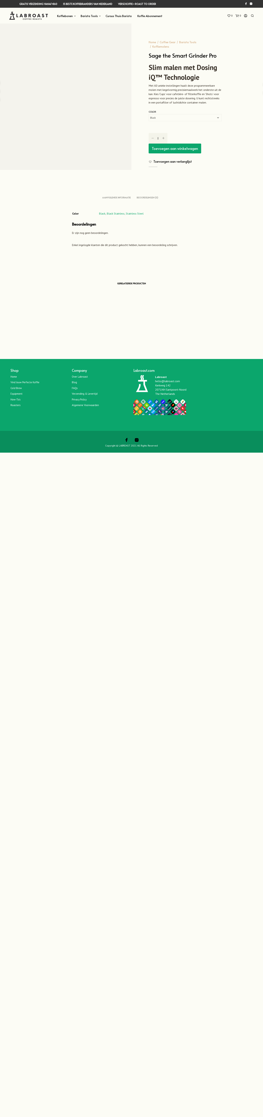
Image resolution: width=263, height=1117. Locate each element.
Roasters (16, 1069)
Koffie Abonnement (149, 16)
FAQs (75, 1052)
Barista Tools (89, 16)
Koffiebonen (65, 16)
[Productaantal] (158, 138)
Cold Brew (16, 1052)
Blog (74, 1046)
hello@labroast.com (167, 1045)
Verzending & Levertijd (85, 1058)
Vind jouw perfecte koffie (25, 1046)
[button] (229, 16)
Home (152, 42)
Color (152, 111)
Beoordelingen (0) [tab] (147, 861)
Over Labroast (80, 1041)
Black (102, 878)
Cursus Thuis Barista (119, 16)
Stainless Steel (135, 878)
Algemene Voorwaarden (85, 1069)
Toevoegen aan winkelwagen (175, 148)
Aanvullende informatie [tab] (116, 861)
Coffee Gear (168, 42)
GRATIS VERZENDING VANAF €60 (38, 4)
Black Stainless (116, 878)
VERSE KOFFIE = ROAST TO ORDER (137, 4)
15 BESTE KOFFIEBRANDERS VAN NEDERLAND (87, 4)
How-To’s (16, 1064)
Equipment (16, 1058)
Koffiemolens (160, 46)
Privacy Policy (79, 1064)
